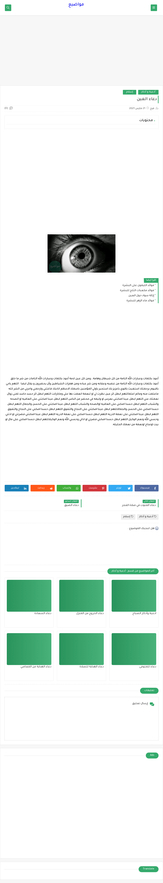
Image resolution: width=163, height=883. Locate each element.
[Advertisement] (81, 52)
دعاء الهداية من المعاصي (36, 666)
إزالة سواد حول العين (141, 295)
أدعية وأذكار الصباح (144, 613)
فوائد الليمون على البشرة (138, 285)
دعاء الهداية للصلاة (92, 666)
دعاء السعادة (42, 613)
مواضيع (76, 5)
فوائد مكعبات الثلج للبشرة (137, 290)
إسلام (129, 92)
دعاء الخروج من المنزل (90, 613)
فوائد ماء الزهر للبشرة (140, 300)
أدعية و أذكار (148, 92)
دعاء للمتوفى (147, 666)
